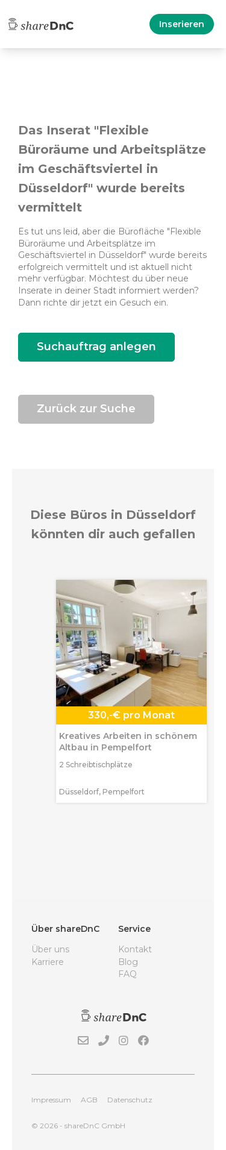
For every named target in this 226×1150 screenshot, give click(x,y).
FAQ (127, 974)
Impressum (51, 1099)
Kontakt (135, 949)
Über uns (50, 949)
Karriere (47, 962)
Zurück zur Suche (86, 408)
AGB (89, 1099)
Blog (128, 962)
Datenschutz (129, 1099)
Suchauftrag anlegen (96, 346)
